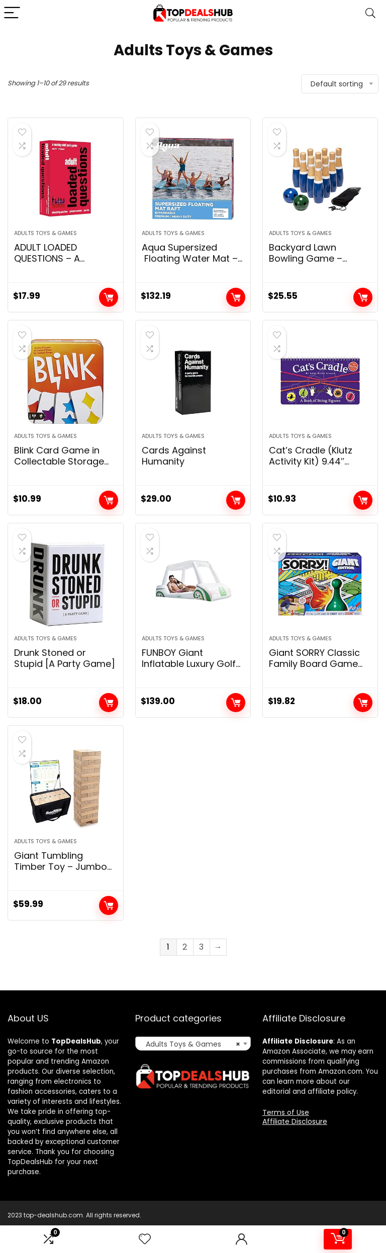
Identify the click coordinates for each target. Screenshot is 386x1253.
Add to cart (109, 303)
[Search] (370, 13)
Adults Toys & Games (45, 239)
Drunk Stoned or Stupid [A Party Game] (64, 676)
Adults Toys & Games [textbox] (190, 1067)
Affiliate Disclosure (294, 1145)
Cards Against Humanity (174, 467)
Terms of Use (285, 1135)
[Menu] (12, 13)
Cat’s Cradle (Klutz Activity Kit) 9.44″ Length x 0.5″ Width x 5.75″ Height (315, 478)
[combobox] (193, 1067)
